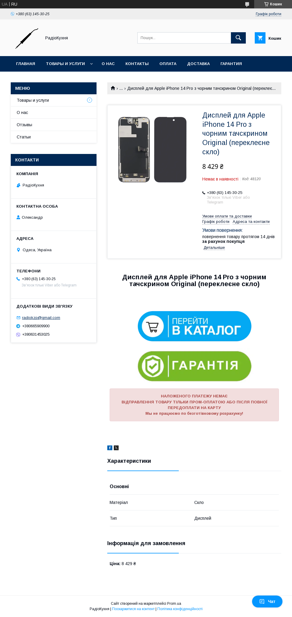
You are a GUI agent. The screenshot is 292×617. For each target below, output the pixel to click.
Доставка (198, 63)
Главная (25, 63)
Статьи (24, 137)
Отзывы (24, 124)
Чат (267, 601)
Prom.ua (174, 603)
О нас (108, 63)
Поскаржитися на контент (133, 609)
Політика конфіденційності (180, 609)
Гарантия (231, 63)
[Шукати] (238, 38)
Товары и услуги (65, 63)
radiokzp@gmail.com (41, 317)
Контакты (137, 63)
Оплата (167, 63)
